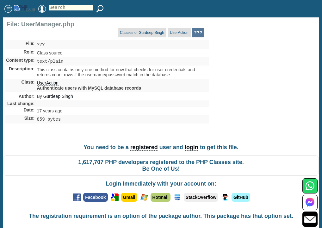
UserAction (179, 32)
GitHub (240, 197)
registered (144, 147)
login (191, 147)
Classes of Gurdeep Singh (142, 32)
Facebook (95, 197)
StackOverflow (201, 197)
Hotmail (160, 197)
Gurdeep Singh (58, 97)
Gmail (129, 197)
